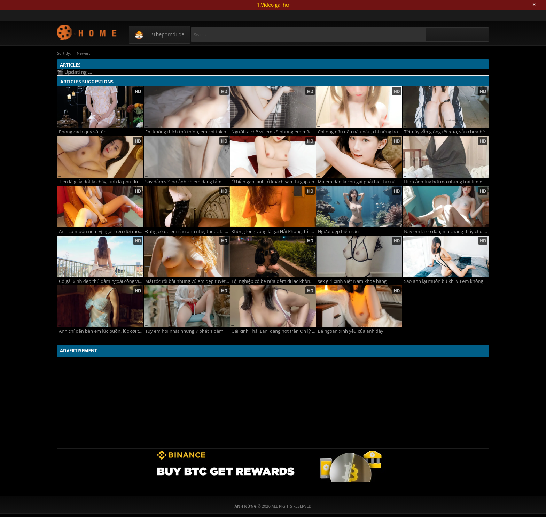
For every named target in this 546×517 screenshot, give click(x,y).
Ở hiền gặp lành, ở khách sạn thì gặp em (274, 182)
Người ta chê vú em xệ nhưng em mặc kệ (274, 132)
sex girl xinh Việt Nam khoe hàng (352, 281)
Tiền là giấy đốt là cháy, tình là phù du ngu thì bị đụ (101, 182)
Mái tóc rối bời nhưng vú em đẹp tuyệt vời (187, 281)
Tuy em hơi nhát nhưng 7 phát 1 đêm (184, 331)
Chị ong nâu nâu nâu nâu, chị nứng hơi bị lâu (360, 132)
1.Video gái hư (273, 4)
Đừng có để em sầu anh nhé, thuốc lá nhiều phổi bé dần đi (187, 231)
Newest (83, 53)
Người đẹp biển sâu (338, 231)
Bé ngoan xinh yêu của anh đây (350, 331)
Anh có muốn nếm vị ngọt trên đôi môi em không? (101, 231)
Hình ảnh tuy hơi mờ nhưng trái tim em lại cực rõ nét (446, 182)
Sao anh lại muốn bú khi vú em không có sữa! (446, 281)
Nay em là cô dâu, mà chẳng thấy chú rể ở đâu (446, 231)
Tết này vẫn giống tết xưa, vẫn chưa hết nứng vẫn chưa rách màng (446, 132)
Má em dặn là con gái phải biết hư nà (356, 182)
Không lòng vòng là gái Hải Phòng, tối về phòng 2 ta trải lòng (274, 231)
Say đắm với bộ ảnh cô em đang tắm (183, 182)
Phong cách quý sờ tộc (82, 132)
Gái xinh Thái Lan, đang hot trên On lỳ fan (274, 331)
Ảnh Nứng (87, 32)
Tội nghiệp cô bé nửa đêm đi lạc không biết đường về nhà (274, 281)
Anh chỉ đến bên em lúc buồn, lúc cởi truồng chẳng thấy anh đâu (101, 331)
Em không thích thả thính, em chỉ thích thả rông (187, 132)
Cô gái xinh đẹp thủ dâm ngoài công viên (101, 281)
